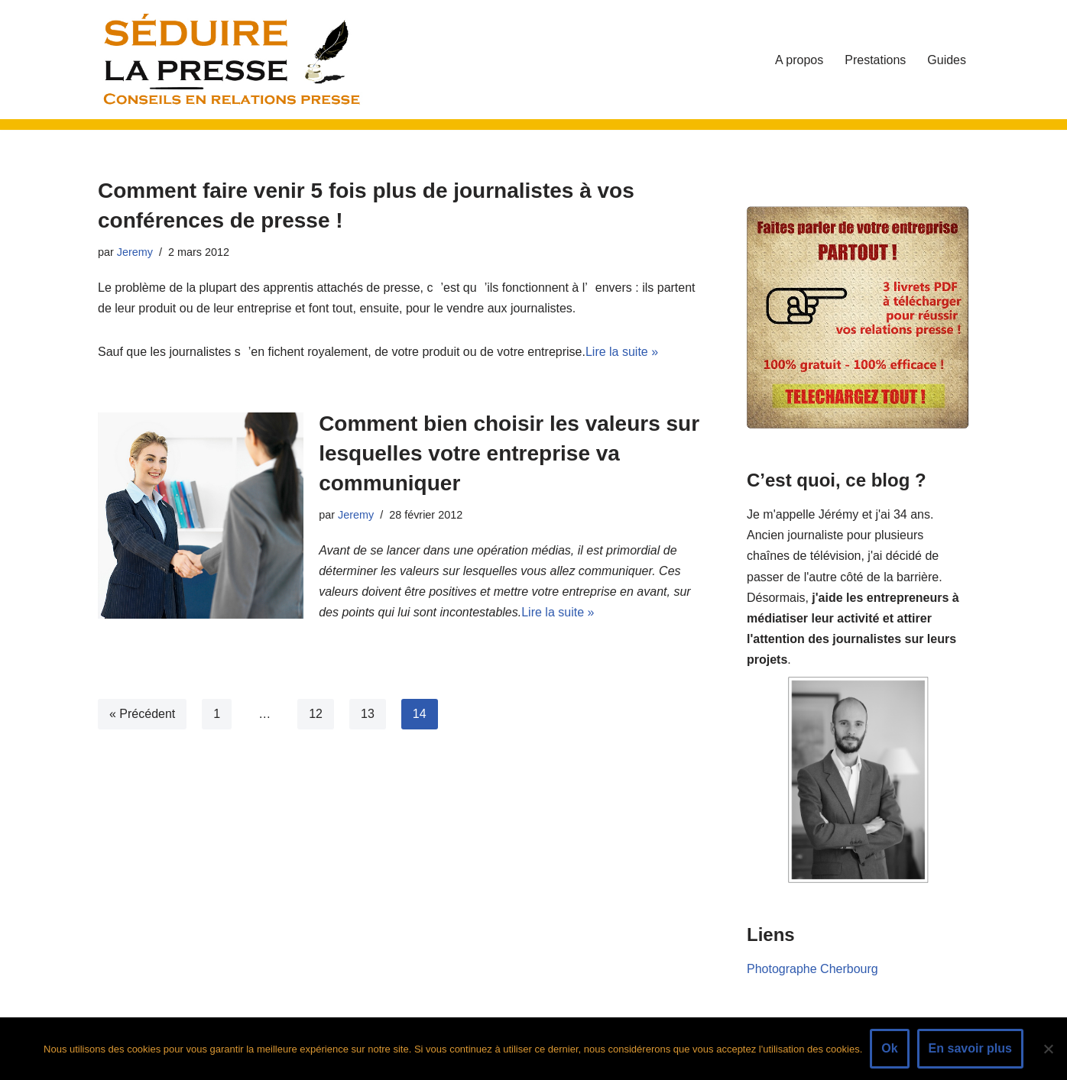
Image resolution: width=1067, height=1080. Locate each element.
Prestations (875, 59)
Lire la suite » (621, 351)
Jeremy (135, 252)
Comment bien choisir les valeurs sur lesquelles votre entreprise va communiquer (509, 453)
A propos (799, 59)
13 (368, 713)
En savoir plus (970, 1048)
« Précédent (142, 713)
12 (316, 713)
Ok (889, 1048)
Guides (946, 59)
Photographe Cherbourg (812, 968)
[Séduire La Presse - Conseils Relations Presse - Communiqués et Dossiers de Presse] (231, 59)
